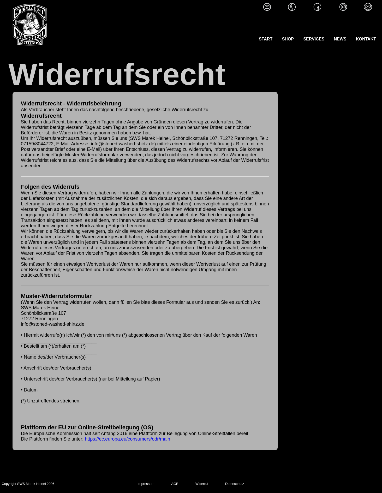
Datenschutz (234, 484)
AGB (174, 484)
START (266, 39)
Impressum (146, 484)
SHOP (288, 39)
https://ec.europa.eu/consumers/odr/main (127, 439)
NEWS (340, 39)
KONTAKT (366, 39)
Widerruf (201, 484)
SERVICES (314, 39)
